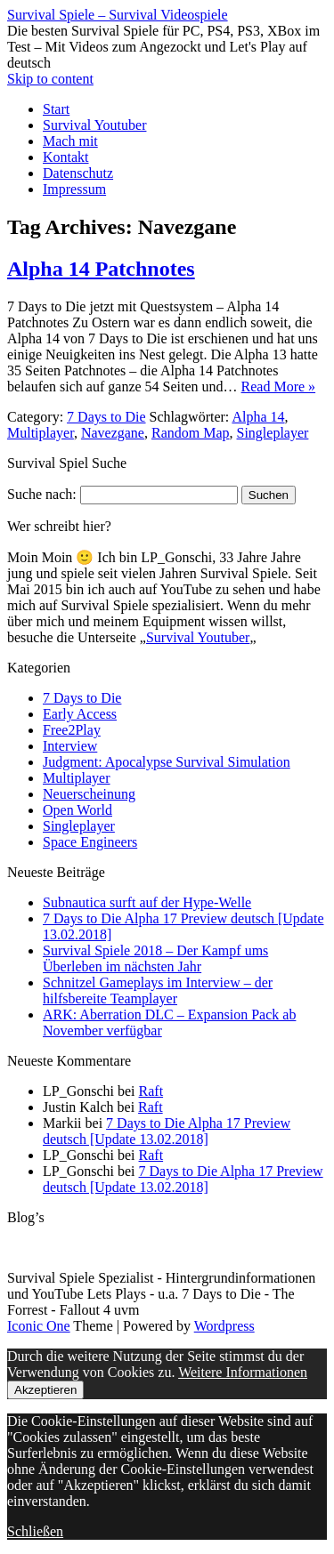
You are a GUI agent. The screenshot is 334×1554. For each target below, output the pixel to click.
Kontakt (66, 157)
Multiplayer (40, 432)
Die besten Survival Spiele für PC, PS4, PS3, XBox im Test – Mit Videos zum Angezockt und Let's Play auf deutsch (163, 46)
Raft (151, 1091)
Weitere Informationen (242, 1372)
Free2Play (72, 729)
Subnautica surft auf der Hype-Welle (147, 902)
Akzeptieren (45, 1390)
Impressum (74, 189)
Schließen (35, 1531)
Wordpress (224, 1325)
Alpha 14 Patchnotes (101, 268)
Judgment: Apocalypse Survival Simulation (166, 761)
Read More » (278, 386)
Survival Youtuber (94, 125)
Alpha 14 (258, 416)
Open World (77, 809)
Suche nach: (42, 494)
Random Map (190, 432)
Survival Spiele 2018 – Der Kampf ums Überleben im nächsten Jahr (155, 958)
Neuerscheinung (89, 793)
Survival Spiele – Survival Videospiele (117, 14)
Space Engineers (90, 841)
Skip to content (50, 78)
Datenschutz (78, 173)
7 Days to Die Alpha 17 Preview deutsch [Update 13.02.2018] (166, 1131)
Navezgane (112, 432)
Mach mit (70, 141)
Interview (70, 745)
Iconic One (38, 1325)
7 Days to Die (106, 416)
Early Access (80, 713)
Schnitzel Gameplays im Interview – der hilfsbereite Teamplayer (158, 990)
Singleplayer (273, 432)
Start (56, 109)
